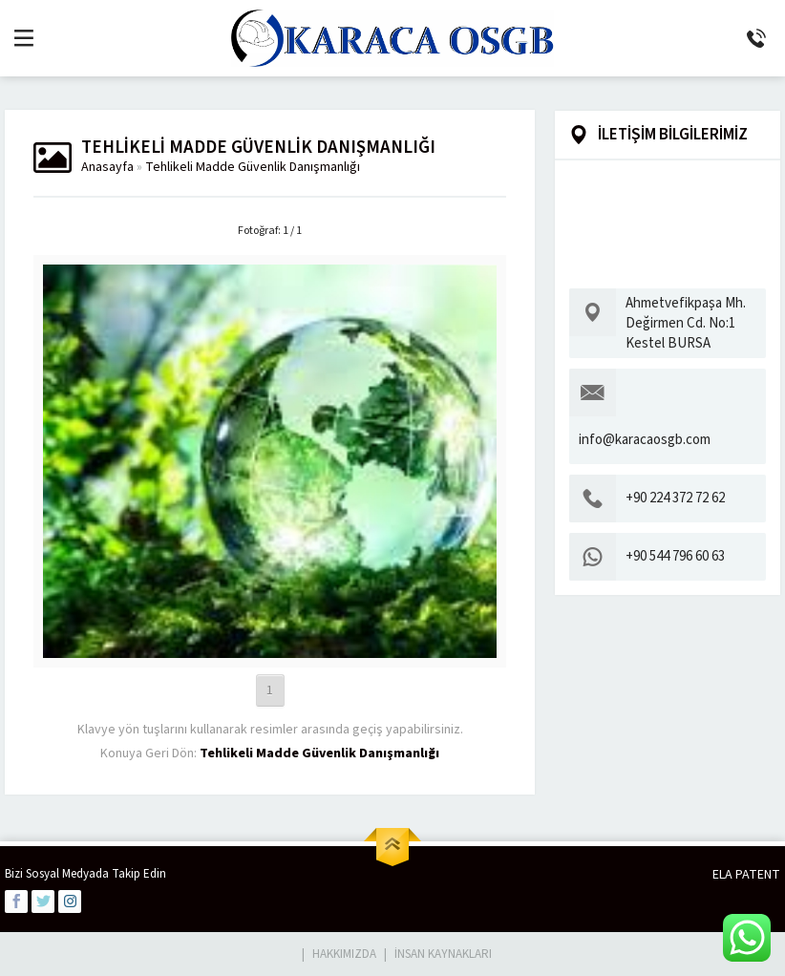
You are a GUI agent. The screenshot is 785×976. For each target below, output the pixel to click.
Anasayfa (107, 167)
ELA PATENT (746, 874)
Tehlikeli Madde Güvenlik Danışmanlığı (252, 167)
